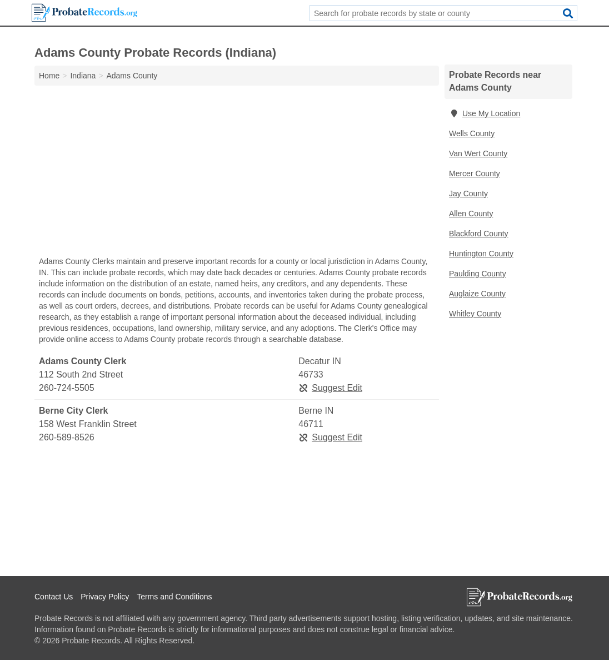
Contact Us (53, 596)
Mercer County (474, 173)
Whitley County (475, 313)
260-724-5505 (66, 388)
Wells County (472, 133)
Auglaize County (477, 293)
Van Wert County (478, 153)
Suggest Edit (330, 388)
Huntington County (481, 253)
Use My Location (484, 113)
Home (49, 75)
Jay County (468, 193)
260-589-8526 (66, 437)
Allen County (471, 213)
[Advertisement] (236, 173)
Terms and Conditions (174, 596)
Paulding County (477, 273)
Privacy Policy (105, 596)
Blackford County (478, 233)
